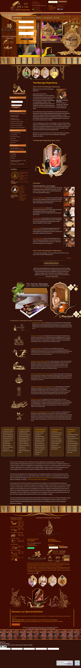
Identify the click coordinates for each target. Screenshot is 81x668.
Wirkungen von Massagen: (36, 335)
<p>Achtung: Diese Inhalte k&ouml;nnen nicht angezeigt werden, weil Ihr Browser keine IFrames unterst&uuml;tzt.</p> (26, 29)
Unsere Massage (17, 17)
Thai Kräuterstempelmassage (39, 208)
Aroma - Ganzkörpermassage (39, 197)
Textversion (39, 15)
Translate (68, 663)
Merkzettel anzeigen (52, 7)
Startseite (29, 13)
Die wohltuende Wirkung (28, 17)
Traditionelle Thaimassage (39, 187)
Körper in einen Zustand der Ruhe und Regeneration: (41, 373)
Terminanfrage (54, 13)
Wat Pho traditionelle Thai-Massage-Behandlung (41, 477)
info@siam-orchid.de (37, 11)
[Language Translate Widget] (63, 662)
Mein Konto (51, 9)
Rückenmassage (36, 228)
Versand (69, 258)
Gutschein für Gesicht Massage (16, 125)
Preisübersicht (61, 13)
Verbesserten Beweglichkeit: (36, 348)
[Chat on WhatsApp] (30, 548)
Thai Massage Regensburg (37, 13)
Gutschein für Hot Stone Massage (17, 121)
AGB (44, 13)
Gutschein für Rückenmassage (16, 123)
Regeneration (39, 17)
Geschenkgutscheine (47, 17)
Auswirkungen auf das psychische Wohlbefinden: (40, 361)
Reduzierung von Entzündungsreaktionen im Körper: (41, 412)
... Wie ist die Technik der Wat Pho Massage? (37, 479)
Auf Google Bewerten (19, 93)
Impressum (48, 13)
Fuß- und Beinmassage (38, 238)
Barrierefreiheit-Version (22, 13)
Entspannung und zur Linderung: (38, 322)
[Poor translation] (5, 647)
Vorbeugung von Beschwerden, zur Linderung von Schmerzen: (43, 386)
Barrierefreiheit (16, 624)
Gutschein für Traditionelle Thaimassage (18, 113)
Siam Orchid (56, 17)
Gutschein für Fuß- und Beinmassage (18, 127)
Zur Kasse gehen (52, 8)
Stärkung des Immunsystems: (37, 399)
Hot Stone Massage (37, 218)
